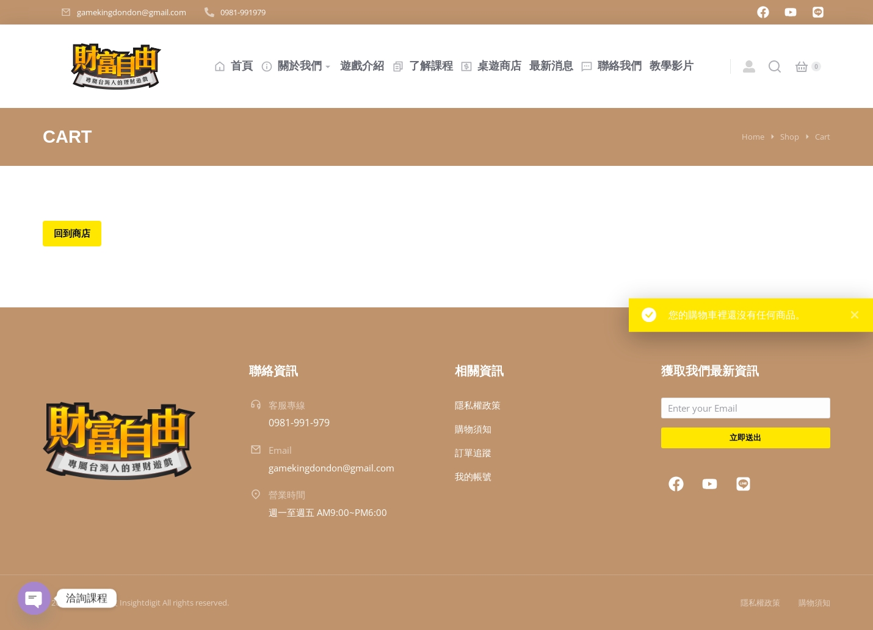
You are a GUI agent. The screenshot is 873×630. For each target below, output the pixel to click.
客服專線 (287, 405)
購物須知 (814, 602)
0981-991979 (243, 12)
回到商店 (72, 233)
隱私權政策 (760, 602)
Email (280, 450)
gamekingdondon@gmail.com (131, 12)
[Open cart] (801, 66)
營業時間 (287, 495)
